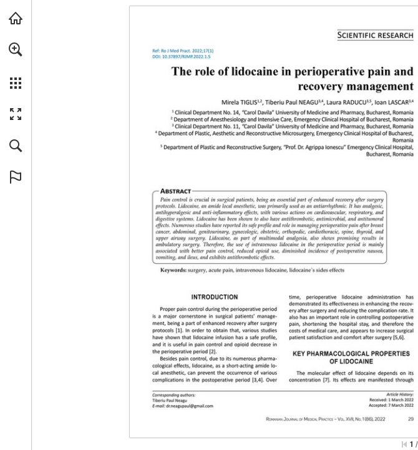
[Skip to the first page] (404, 444)
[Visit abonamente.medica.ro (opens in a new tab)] (15, 18)
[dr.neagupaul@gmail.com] (189, 405)
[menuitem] (15, 65)
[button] (15, 49)
